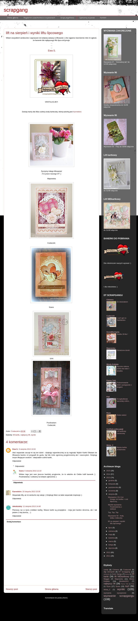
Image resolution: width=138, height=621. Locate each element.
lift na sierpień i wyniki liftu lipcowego (116, 522)
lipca (110, 528)
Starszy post (91, 589)
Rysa (108, 413)
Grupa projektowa (67, 18)
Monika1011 (125, 581)
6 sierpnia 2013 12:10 (33, 471)
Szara (21, 471)
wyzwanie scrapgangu (119, 595)
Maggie (107, 579)
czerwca (111, 531)
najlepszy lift (25, 435)
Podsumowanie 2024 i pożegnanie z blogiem (124, 385)
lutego (111, 545)
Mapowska (110, 348)
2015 (108, 471)
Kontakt (103, 18)
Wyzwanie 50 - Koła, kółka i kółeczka (116, 517)
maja (110, 534)
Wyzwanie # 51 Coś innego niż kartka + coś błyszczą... (118, 499)
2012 (108, 552)
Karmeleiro (77, 112)
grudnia (111, 480)
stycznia (111, 548)
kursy (127, 574)
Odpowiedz (16, 461)
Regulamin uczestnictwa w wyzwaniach (39, 18)
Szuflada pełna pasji (114, 429)
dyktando (107, 574)
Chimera (109, 300)
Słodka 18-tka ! (122, 334)
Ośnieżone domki (123, 350)
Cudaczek (110, 316)
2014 (108, 474)
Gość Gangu (117, 574)
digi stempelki (109, 572)
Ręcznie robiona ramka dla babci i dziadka (123, 369)
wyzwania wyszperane (118, 593)
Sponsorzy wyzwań (87, 18)
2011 (108, 556)
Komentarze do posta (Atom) (56, 598)
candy (106, 570)
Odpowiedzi (19, 466)
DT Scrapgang (124, 572)
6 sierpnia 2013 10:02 (27, 449)
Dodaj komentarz (14, 522)
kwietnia (111, 538)
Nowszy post (12, 589)
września (112, 491)
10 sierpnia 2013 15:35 (31, 492)
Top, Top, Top (113, 512)
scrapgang (16, 10)
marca (111, 541)
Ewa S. (51, 50)
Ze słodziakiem (122, 302)
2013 (108, 478)
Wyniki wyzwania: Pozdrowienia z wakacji (115, 507)
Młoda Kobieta (112, 364)
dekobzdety (17, 506)
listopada (112, 484)
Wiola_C (109, 445)
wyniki (33, 435)
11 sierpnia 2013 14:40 (32, 506)
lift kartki (16, 435)
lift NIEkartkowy (122, 576)
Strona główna (12, 18)
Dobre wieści (121, 415)
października (113, 487)
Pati (108, 397)
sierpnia (111, 494)
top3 (127, 586)
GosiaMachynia (112, 332)
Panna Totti (111, 380)
